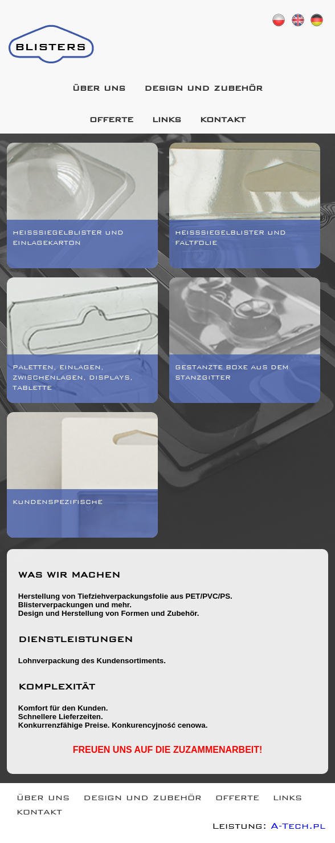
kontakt (223, 121)
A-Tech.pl (298, 827)
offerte (111, 121)
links (166, 121)
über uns (98, 89)
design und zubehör (203, 89)
